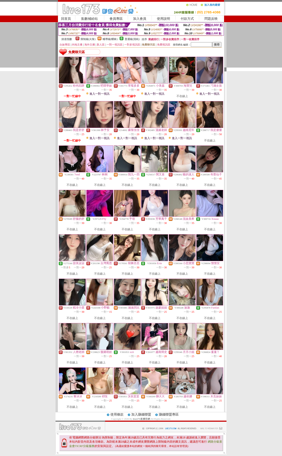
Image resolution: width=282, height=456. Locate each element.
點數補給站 (89, 18)
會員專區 (116, 18)
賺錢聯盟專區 (169, 414)
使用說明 (163, 18)
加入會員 (139, 18)
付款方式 (187, 18)
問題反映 (211, 18)
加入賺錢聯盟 (141, 414)
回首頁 (66, 18)
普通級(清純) (132, 39)
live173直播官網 (141, 419)
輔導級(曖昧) (110, 39)
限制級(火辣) (88, 39)
